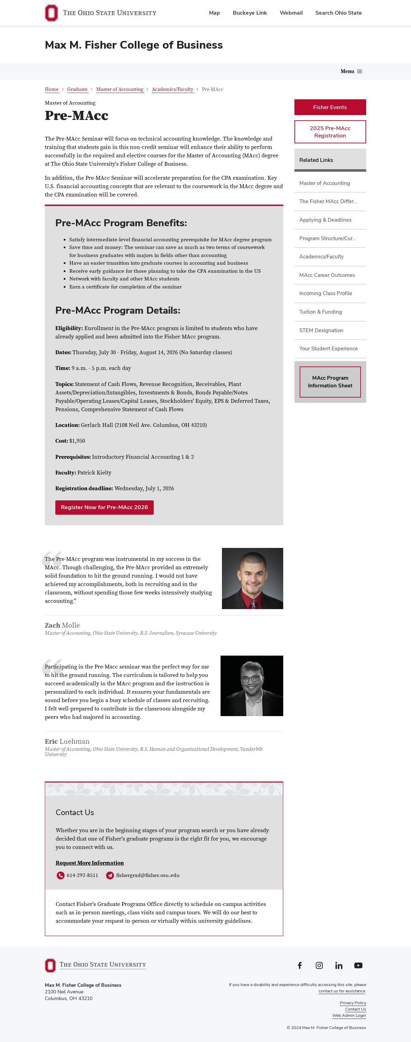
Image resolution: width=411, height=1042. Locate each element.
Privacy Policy (353, 1003)
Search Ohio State (338, 12)
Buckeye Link (250, 12)
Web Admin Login (349, 1015)
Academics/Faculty (173, 89)
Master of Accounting (120, 89)
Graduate (78, 89)
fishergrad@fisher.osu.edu (142, 876)
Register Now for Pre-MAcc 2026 (104, 507)
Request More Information (90, 862)
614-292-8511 (77, 876)
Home (52, 89)
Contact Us (355, 1009)
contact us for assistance (342, 991)
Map (214, 12)
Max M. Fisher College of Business (134, 44)
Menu (347, 71)
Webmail (291, 12)
